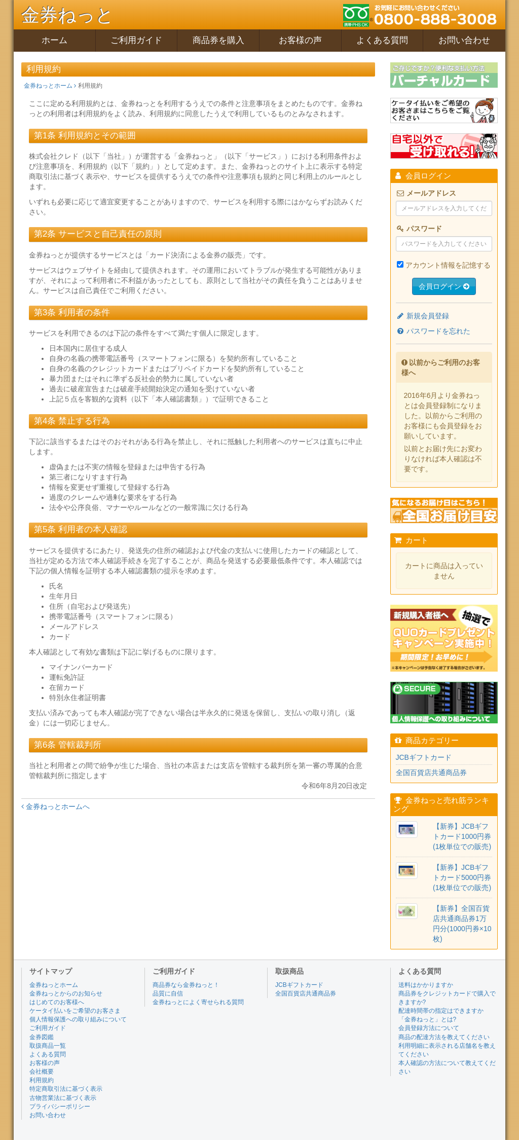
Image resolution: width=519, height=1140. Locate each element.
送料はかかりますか (425, 984)
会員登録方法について (428, 1028)
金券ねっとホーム (50, 85)
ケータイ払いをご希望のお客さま (75, 1010)
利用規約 (41, 1080)
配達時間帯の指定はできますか (441, 1010)
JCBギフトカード (424, 757)
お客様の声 (300, 40)
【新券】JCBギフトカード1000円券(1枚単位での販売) (462, 836)
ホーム (54, 40)
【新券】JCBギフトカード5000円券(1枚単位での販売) (462, 877)
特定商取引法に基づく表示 (65, 1088)
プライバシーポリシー (59, 1106)
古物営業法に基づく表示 (62, 1097)
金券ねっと (67, 15)
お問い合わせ (464, 40)
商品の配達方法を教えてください (444, 1037)
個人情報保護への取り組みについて (78, 1019)
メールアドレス (426, 193)
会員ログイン (444, 286)
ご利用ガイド (136, 40)
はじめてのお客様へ (56, 1002)
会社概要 (41, 1071)
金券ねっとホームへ (55, 806)
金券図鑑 (41, 1037)
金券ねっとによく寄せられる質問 (198, 1002)
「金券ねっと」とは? (427, 1019)
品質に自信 (168, 993)
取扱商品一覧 (47, 1045)
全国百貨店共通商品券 (431, 772)
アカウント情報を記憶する (448, 265)
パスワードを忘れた (433, 331)
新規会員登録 (423, 316)
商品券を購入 (218, 40)
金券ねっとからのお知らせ (65, 993)
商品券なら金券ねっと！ (186, 984)
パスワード (419, 229)
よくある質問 (382, 40)
